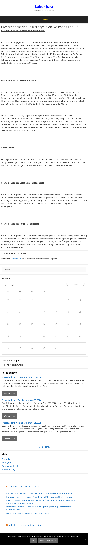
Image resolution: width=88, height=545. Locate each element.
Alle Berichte (44, 446)
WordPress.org (8, 469)
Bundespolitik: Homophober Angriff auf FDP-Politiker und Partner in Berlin (40, 497)
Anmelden (6, 458)
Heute (75, 284)
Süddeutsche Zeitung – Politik (24, 486)
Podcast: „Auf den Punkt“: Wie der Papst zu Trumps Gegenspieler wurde (39, 493)
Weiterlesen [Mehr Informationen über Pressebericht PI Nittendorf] (9, 393)
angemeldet (15, 258)
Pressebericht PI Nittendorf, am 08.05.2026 (22, 377)
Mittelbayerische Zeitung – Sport (25, 525)
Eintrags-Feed (8, 462)
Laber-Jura (44, 6)
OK (33, 540)
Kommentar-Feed (10, 466)
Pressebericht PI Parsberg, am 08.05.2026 (21, 400)
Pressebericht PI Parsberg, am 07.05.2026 (21, 423)
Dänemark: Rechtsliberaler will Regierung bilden (28, 513)
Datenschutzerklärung (48, 540)
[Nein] (85, 539)
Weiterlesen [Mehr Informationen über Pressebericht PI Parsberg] (9, 416)
